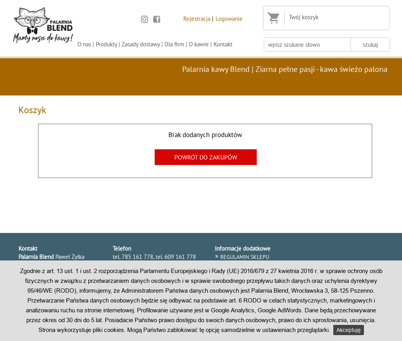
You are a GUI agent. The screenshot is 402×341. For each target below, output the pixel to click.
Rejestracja (196, 18)
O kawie (199, 44)
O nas (84, 44)
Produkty (106, 44)
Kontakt (223, 44)
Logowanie (229, 18)
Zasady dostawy (141, 44)
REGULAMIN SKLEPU (244, 256)
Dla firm (174, 44)
